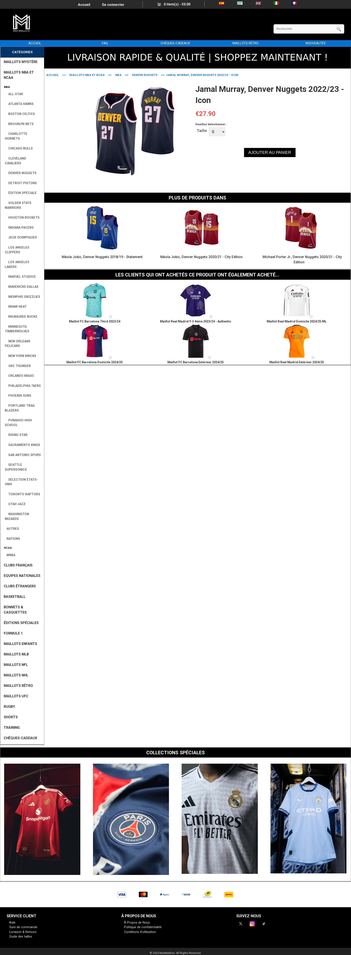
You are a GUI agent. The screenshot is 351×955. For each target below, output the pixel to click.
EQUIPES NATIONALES (22, 576)
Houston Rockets (22, 217)
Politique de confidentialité (143, 927)
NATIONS (12, 539)
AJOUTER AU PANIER (269, 152)
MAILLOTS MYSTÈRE (21, 62)
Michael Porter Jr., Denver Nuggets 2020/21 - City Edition (302, 259)
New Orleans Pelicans (17, 343)
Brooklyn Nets (19, 124)
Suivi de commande (23, 927)
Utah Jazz (15, 504)
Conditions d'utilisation (140, 932)
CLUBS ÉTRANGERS (20, 586)
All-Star (14, 94)
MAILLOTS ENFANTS (20, 644)
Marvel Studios (20, 277)
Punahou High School (18, 422)
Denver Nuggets (145, 75)
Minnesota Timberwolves (17, 329)
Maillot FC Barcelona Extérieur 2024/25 (195, 362)
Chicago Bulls (19, 148)
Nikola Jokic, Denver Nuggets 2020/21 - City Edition (201, 257)
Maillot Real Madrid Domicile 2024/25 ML (297, 321)
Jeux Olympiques (21, 237)
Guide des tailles (20, 936)
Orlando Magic (19, 376)
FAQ (105, 43)
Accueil (84, 5)
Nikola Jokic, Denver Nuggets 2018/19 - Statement (102, 257)
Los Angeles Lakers (17, 264)
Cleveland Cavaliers (15, 161)
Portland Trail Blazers (20, 408)
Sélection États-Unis (21, 482)
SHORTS (11, 717)
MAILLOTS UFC (16, 696)
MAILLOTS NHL (16, 675)
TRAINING (12, 727)
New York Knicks (20, 356)
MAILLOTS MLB (16, 654)
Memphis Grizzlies (22, 297)
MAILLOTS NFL (16, 665)
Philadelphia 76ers (23, 386)
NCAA (7, 547)
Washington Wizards (17, 516)
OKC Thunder (18, 366)
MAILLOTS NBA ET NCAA (87, 75)
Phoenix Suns (18, 396)
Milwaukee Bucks (21, 317)
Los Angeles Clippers (17, 250)
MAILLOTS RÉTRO (245, 43)
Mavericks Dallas (21, 287)
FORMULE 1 (13, 633)
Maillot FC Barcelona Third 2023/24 (94, 321)
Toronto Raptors (22, 494)
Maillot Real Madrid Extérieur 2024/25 (296, 362)
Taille (202, 130)
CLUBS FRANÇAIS (18, 565)
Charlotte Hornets (16, 136)
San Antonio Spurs (23, 455)
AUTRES (12, 529)
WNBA (10, 555)
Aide (12, 922)
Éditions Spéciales (21, 623)
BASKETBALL (15, 597)
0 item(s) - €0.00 (173, 4)
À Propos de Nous (137, 922)
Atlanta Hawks (19, 104)
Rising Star (16, 435)
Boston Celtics (20, 114)
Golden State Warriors (18, 205)
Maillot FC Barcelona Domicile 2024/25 (94, 362)
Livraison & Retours (22, 932)
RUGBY (9, 707)
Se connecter (113, 5)
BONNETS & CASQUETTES (15, 609)
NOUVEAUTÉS (316, 43)
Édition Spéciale (21, 193)
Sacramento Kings (22, 445)
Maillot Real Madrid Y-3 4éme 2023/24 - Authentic (195, 321)
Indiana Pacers (19, 228)
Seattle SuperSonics (16, 467)
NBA (118, 75)
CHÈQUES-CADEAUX (175, 43)
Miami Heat (16, 307)
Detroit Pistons (21, 183)
